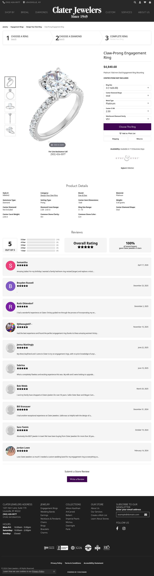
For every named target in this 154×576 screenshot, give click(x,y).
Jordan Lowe (23, 447)
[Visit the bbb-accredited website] (62, 547)
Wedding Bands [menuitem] (48, 511)
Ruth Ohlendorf (25, 303)
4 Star (23, 242)
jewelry (5, 27)
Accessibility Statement (93, 563)
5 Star (23, 239)
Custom (110, 12)
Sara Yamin (22, 427)
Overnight (70, 525)
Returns (140, 139)
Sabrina (21, 365)
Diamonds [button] (41, 12)
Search (13, 39)
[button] (135, 2)
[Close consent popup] (54, 571)
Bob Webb (22, 385)
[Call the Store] (10, 514)
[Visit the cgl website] (88, 547)
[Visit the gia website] (76, 547)
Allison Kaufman (73, 508)
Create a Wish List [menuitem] (99, 515)
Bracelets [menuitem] (45, 529)
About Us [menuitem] (95, 508)
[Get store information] (12, 517)
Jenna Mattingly (25, 344)
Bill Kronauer (23, 406)
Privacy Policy (56, 563)
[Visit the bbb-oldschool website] (97, 547)
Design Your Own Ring (34, 27)
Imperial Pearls (72, 518)
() (57, 239)
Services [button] (126, 12)
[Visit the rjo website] (106, 547)
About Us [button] (144, 12)
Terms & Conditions (73, 563)
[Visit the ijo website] (49, 547)
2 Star (23, 248)
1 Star (23, 250)
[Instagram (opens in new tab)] (124, 528)
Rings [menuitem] (43, 525)
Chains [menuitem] (44, 522)
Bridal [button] (25, 12)
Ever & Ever (82, 195)
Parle (68, 529)
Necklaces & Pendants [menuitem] (51, 518)
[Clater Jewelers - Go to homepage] (77, 12)
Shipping (115, 139)
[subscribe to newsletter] (145, 514)
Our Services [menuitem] (96, 511)
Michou (69, 522)
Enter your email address (128, 509)
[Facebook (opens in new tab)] (117, 528)
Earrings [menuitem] (44, 515)
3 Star (23, 245)
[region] (57, 106)
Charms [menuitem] (44, 532)
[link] (11, 2)
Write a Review (77, 479)
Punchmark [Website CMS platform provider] (82, 572)
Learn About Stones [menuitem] (100, 518)
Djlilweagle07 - (24, 324)
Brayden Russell (25, 282)
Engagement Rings (17, 27)
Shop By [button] (9, 12)
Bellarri (69, 515)
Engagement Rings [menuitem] (49, 508)
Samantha (22, 262)
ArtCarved (70, 511)
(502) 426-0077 (58, 154)
